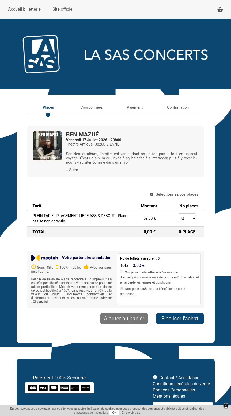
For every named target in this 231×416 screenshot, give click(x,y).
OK (114, 412)
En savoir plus (131, 412)
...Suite (72, 170)
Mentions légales (169, 396)
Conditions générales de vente (181, 383)
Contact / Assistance (179, 377)
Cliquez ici (40, 302)
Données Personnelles (174, 390)
